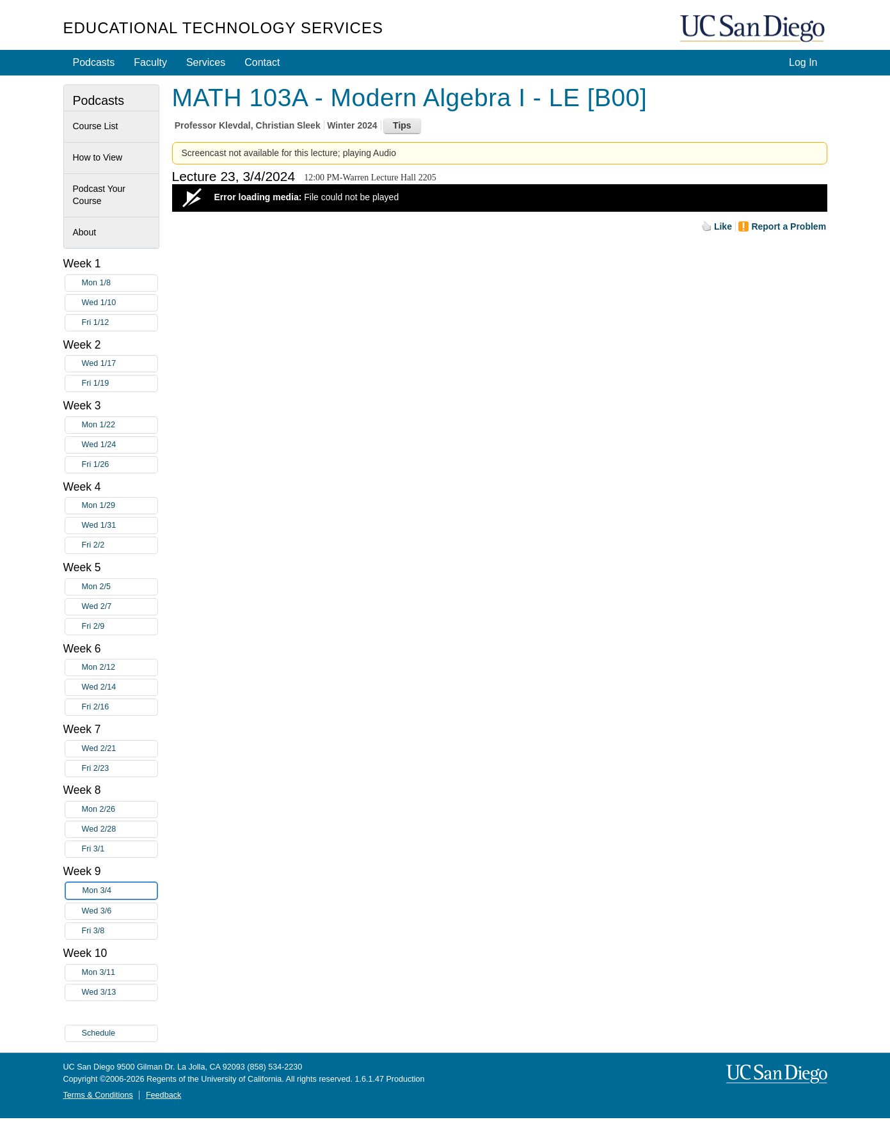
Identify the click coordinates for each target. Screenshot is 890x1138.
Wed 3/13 (119, 992)
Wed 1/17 (119, 364)
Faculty (150, 62)
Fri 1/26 (119, 465)
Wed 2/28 (119, 829)
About (85, 232)
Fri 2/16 (119, 707)
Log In (803, 62)
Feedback (163, 1095)
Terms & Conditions (98, 1095)
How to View (98, 157)
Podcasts (94, 62)
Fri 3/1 (119, 849)
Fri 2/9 (119, 627)
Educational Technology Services (223, 27)
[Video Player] (499, 198)
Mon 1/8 (119, 283)
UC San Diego (753, 29)
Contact (262, 62)
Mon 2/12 (119, 668)
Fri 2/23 (119, 769)
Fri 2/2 (119, 545)
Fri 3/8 (119, 931)
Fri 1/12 (119, 323)
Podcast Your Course (99, 195)
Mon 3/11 (119, 973)
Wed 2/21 (119, 749)
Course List (95, 126)
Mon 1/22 (119, 425)
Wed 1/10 (119, 303)
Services (205, 62)
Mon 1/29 (119, 506)
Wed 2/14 (119, 687)
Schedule (99, 1033)
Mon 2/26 (119, 810)
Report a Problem (788, 226)
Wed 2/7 (119, 607)
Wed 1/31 (119, 525)
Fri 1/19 (119, 383)
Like (723, 226)
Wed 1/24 (119, 445)
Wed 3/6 (119, 911)
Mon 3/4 (120, 891)
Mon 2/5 (119, 587)
